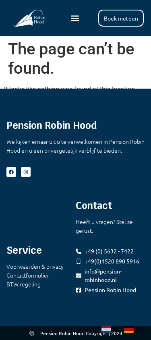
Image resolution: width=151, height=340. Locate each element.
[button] (74, 18)
